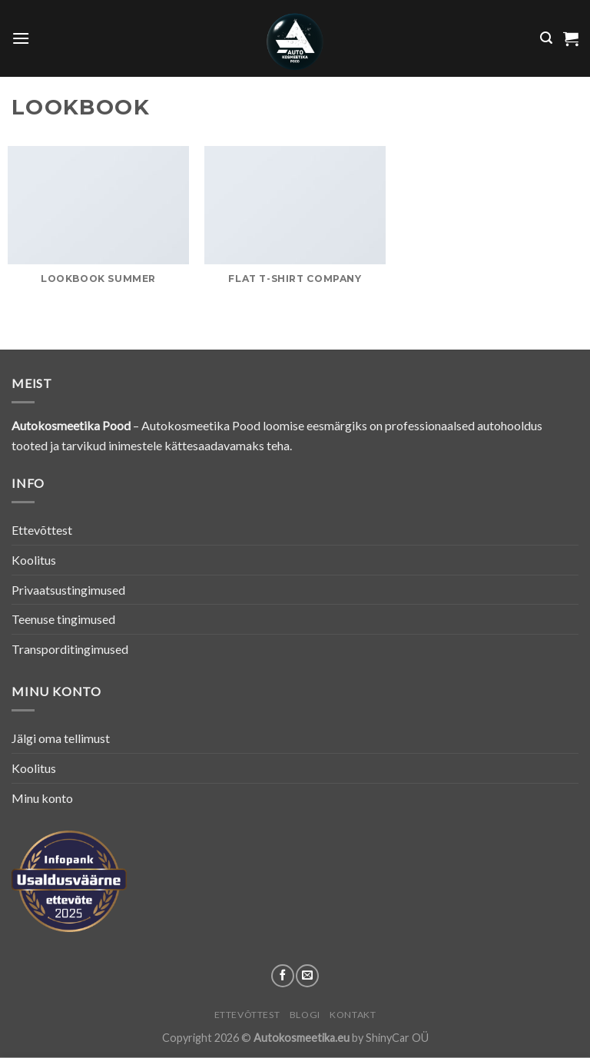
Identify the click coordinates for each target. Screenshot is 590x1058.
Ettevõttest (42, 529)
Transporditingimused (70, 649)
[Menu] (21, 38)
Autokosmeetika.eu (302, 1037)
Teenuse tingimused (63, 619)
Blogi (305, 1014)
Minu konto (42, 798)
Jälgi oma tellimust (61, 738)
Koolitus (34, 559)
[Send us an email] (307, 975)
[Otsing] (546, 38)
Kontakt (353, 1014)
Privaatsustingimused (68, 589)
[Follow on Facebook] (282, 975)
